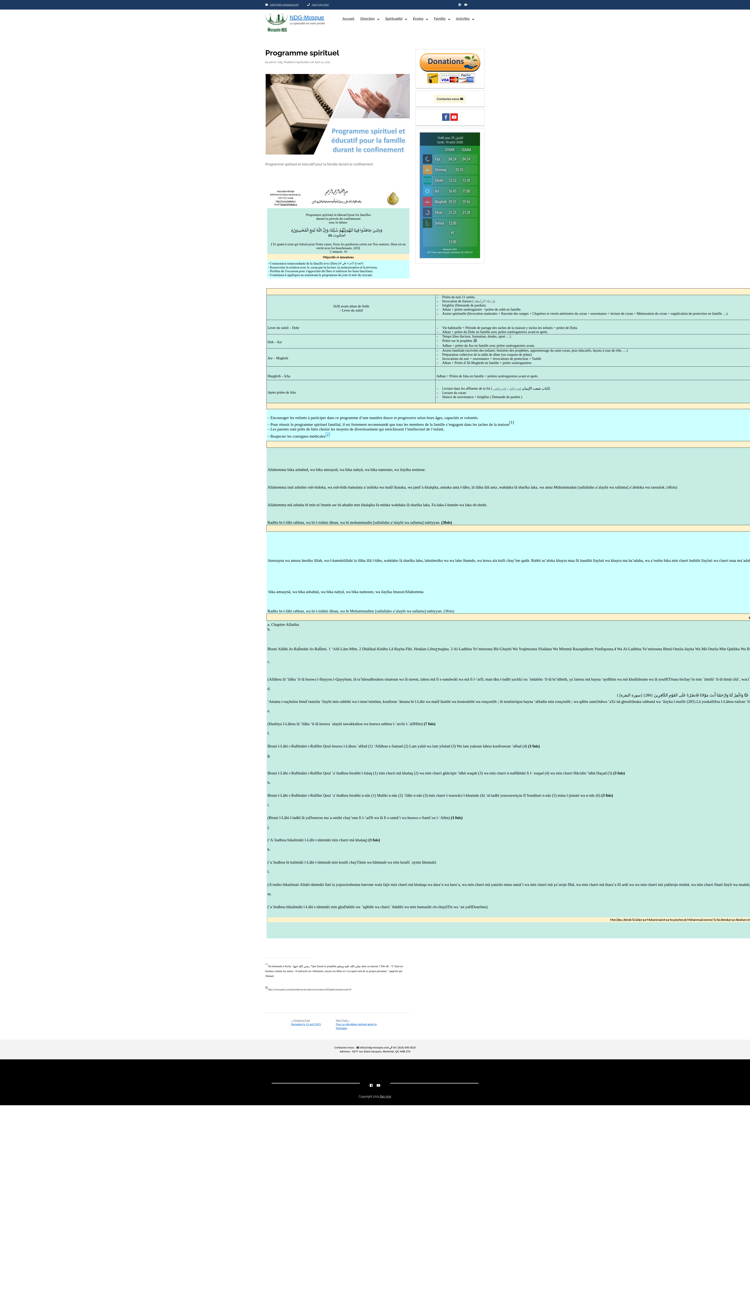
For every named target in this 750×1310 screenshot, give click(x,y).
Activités (463, 19)
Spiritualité (393, 19)
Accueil (348, 19)
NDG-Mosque (307, 17)
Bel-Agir (385, 1096)
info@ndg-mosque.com (282, 4)
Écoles (418, 19)
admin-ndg (275, 62)
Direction (367, 19)
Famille (440, 19)
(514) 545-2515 (318, 4)
